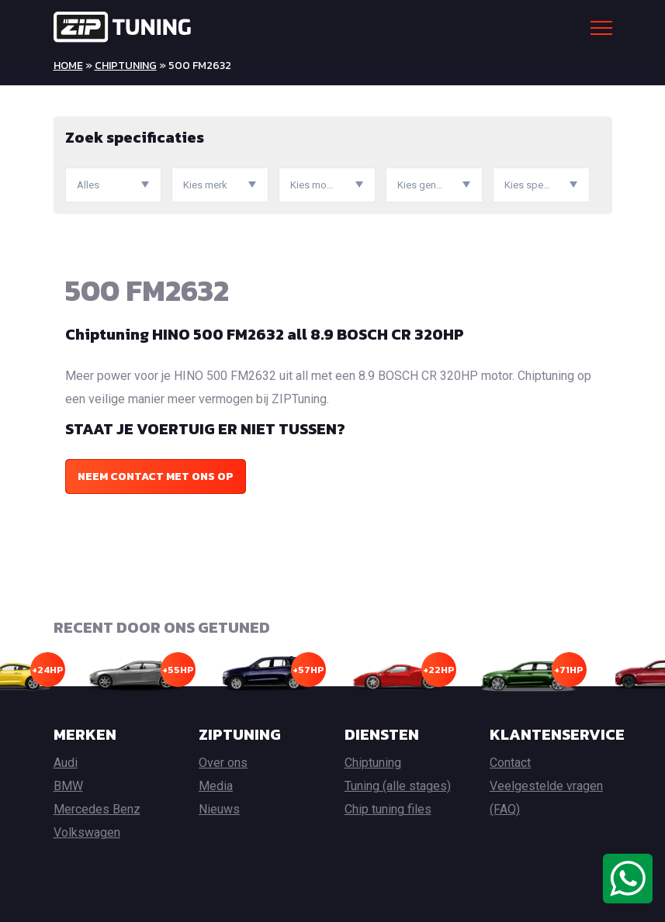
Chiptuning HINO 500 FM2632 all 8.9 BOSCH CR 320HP (264, 334)
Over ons (223, 762)
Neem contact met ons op (156, 476)
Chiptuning (126, 65)
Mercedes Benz (97, 809)
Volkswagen (87, 832)
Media (216, 786)
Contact (510, 762)
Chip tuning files (388, 809)
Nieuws (219, 809)
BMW (68, 786)
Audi (66, 762)
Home (68, 65)
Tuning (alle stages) (398, 786)
